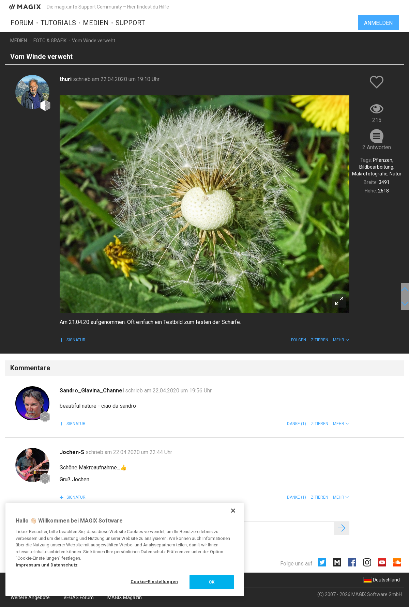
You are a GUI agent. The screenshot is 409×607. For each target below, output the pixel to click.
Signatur (75, 340)
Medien (96, 23)
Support (130, 23)
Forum (22, 23)
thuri (66, 79)
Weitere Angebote (30, 597)
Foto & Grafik (49, 40)
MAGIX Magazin (124, 597)
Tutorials (58, 23)
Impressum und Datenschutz (47, 564)
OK (211, 582)
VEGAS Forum (78, 597)
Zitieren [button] (319, 340)
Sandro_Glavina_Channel (92, 390)
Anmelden (378, 23)
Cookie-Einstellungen (154, 581)
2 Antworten (376, 147)
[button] (341, 340)
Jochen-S (73, 452)
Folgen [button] (298, 340)
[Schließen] (233, 510)
